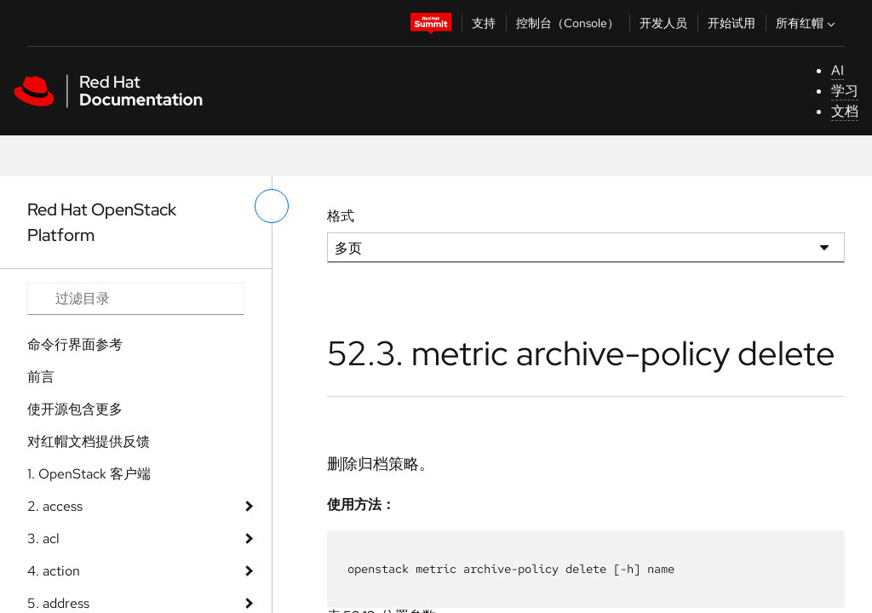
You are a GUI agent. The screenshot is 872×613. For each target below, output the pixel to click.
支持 (484, 23)
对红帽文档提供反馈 (88, 441)
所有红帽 (807, 23)
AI (837, 70)
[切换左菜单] (272, 206)
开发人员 (663, 23)
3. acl (43, 538)
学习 (844, 91)
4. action (53, 571)
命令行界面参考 (75, 344)
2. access (55, 506)
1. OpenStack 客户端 (89, 474)
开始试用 (731, 23)
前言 (40, 377)
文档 (844, 111)
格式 (340, 216)
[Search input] (135, 299)
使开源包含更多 (75, 409)
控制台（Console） (567, 23)
